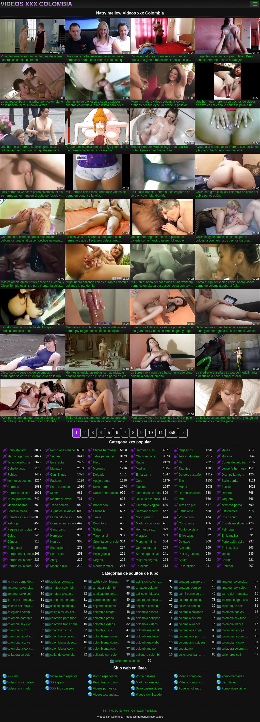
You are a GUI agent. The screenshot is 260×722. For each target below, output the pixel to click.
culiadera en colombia (21, 654)
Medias (141, 468)
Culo (139, 481)
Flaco (96, 462)
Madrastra (100, 548)
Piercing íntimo (146, 541)
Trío (181, 481)
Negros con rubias (19, 529)
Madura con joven (148, 523)
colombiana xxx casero (21, 648)
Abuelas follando (190, 688)
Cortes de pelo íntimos (235, 462)
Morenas (99, 468)
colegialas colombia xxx (21, 612)
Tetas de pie (187, 505)
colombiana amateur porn (149, 630)
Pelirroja (13, 523)
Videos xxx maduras (21, 688)
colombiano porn (147, 648)
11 (160, 432)
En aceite (142, 566)
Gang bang (57, 529)
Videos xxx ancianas (106, 694)
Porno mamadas (232, 676)
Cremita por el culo (106, 541)
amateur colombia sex (21, 587)
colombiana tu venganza (21, 642)
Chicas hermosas (105, 450)
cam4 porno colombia (192, 594)
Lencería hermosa (233, 468)
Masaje (226, 554)
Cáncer (12, 541)
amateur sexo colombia (21, 594)
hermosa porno (231, 505)
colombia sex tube (233, 618)
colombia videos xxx (149, 624)
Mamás (55, 493)
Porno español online (106, 676)
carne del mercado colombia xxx (21, 600)
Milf (181, 462)
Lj (94, 499)
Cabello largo (16, 468)
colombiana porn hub (192, 636)
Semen (55, 456)
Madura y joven (60, 499)
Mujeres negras (146, 560)
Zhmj (53, 560)
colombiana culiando (21, 636)
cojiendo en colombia (235, 606)
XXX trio (13, 676)
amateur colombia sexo (63, 587)
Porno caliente (145, 676)
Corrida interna (146, 548)
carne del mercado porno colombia (63, 600)
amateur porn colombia (192, 587)
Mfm (182, 499)
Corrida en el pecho (234, 523)
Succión (226, 487)
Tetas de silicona (18, 462)
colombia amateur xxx (106, 612)
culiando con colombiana (106, 654)
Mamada (56, 468)
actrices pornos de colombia (63, 581)
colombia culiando (191, 612)
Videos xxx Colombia (36, 4)
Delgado (98, 474)
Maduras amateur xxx (149, 682)
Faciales (56, 481)
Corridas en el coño (20, 517)
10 (150, 432)
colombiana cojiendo (192, 630)
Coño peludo (144, 517)
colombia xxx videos (63, 630)
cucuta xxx (186, 648)
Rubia (140, 462)
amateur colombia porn (235, 581)
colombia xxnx (17, 630)
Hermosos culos (190, 493)
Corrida (226, 560)
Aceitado (185, 548)
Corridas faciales (18, 493)
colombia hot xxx (232, 612)
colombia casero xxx (149, 612)
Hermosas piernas (148, 493)
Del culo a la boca (148, 499)
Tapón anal (100, 535)
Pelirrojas (227, 529)
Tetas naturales (189, 456)
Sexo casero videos (149, 688)
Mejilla (225, 450)
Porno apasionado (62, 450)
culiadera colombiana (235, 648)
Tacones (141, 487)
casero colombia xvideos (149, 600)
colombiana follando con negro (149, 636)
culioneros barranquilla (192, 654)
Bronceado (100, 505)
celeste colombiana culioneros (21, 606)
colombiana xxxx (104, 648)
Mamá (183, 487)
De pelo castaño (190, 474)
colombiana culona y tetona (106, 636)
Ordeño (226, 493)
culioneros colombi (127, 661)
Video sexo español (63, 676)
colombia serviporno (149, 618)
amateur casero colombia (192, 581)
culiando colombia (62, 654)
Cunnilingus (58, 474)
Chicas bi (99, 511)
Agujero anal (101, 481)
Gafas (97, 529)
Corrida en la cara (19, 566)
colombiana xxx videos (63, 648)
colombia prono (103, 618)
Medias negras (17, 505)
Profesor (227, 566)
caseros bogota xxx (234, 600)
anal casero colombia (106, 594)
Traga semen (59, 505)
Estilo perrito (229, 481)
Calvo (11, 535)
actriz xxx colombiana (149, 581)
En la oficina (187, 566)
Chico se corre (145, 456)
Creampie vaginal (147, 505)
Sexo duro (100, 487)
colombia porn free (19, 618)
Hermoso (56, 535)
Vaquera (227, 499)
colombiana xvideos (192, 642)
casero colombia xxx (192, 600)
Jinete (97, 517)
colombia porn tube (63, 618)
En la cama (143, 474)
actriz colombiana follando (106, 581)
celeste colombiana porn (63, 606)
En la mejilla (229, 535)
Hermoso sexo (145, 529)
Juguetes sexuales (62, 511)
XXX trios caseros (62, 688)
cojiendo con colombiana (192, 606)
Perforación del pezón (235, 541)
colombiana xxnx (232, 642)
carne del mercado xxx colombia (106, 600)
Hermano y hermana (149, 511)
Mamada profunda (19, 456)
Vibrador (141, 535)
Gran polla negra (232, 474)
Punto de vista (188, 529)
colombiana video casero (63, 642)
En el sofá (57, 462)
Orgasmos (186, 450)
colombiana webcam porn (149, 642)
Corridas (13, 487)
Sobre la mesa (17, 511)
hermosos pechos (19, 481)
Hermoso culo (145, 450)
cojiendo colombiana (149, 606)
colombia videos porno (106, 624)
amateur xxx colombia (63, 594)
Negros (55, 541)
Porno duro (186, 517)
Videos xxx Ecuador (149, 694)
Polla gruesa (101, 554)
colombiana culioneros (63, 636)
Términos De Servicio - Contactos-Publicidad (130, 710)
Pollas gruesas (189, 554)
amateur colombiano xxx (149, 587)
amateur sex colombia (235, 587)
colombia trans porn (63, 624)
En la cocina (229, 548)
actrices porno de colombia (21, 581)
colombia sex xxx (18, 624)
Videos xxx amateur (20, 682)
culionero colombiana (149, 654)
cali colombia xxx (147, 594)
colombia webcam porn (192, 624)
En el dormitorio (61, 487)
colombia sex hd (190, 618)
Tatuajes (184, 468)
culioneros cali (231, 654)
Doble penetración (105, 493)
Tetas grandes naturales (21, 499)
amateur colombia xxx (106, 587)
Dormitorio (100, 523)
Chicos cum (229, 517)
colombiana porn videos (235, 636)
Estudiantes (229, 511)
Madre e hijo (58, 566)
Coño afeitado (16, 450)
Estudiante (186, 511)
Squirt (183, 560)
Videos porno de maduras (192, 676)
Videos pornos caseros (106, 688)
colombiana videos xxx (106, 642)
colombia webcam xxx (235, 624)
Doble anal (14, 548)
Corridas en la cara (63, 523)
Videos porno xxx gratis (192, 682)
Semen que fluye (147, 554)
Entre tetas (186, 535)
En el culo (57, 554)
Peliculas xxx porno (106, 682)
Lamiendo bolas (61, 517)
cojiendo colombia (105, 606)
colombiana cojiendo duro (235, 630)
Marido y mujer (103, 566)
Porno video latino (233, 688)
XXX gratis (57, 682)
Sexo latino (228, 682)
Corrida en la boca (19, 560)
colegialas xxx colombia (63, 612)
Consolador (186, 523)
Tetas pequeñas (104, 456)
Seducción (57, 548)
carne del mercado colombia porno (235, 594)
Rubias (12, 474)
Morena (226, 456)
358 (171, 432)
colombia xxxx (102, 630)
